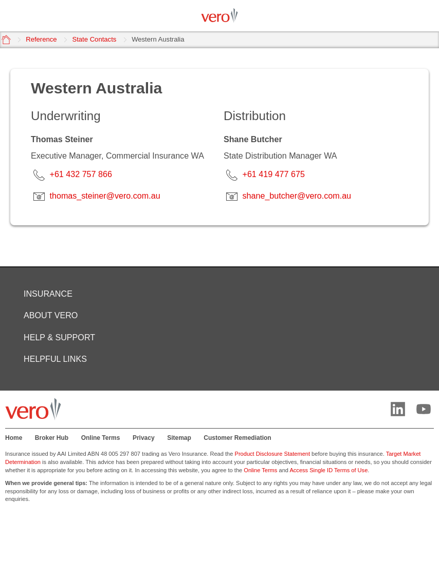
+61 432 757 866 (80, 174)
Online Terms (100, 437)
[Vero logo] (219, 15)
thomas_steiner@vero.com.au (104, 195)
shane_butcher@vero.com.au (296, 195)
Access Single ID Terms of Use (328, 470)
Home (13, 437)
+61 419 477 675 (273, 174)
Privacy (144, 437)
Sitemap (179, 437)
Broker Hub (51, 437)
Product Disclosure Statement (272, 454)
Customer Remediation (237, 437)
